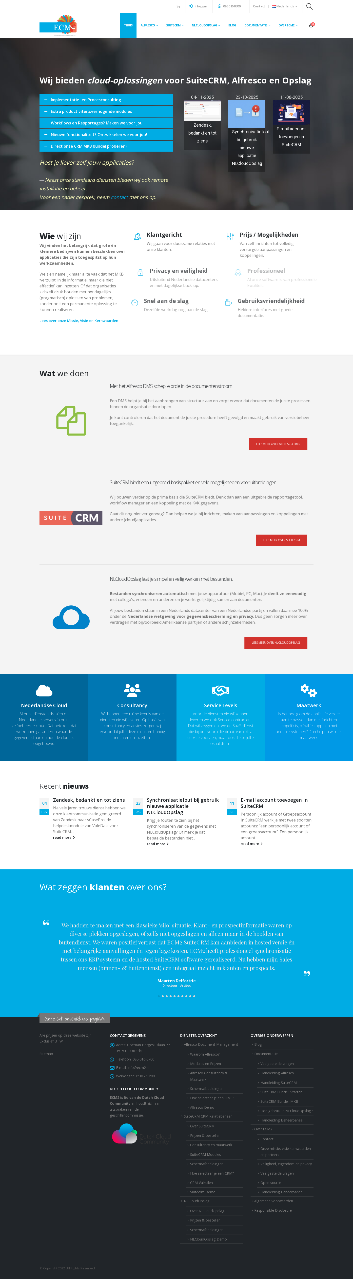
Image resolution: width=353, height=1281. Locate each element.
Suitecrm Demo (203, 1194)
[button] (310, 6)
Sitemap (46, 1055)
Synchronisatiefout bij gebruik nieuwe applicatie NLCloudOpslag (251, 147)
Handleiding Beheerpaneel (281, 1122)
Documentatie (255, 25)
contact (110, 185)
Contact (259, 6)
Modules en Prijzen (205, 1065)
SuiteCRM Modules (205, 1156)
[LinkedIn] (178, 6)
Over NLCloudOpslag (207, 1212)
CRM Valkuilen (201, 1184)
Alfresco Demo (202, 1109)
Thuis (128, 25)
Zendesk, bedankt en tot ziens (202, 132)
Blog (232, 25)
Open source (270, 1184)
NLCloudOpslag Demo (208, 1241)
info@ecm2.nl (138, 1069)
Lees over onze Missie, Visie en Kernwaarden (69, 320)
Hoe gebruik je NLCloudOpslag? (286, 1112)
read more (64, 837)
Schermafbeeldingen (206, 1090)
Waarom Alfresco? (205, 1056)
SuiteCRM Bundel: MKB (279, 1103)
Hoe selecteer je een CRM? (212, 1175)
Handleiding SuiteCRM (278, 1084)
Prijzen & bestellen (205, 1137)
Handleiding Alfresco (277, 1075)
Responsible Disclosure (273, 1212)
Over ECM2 (263, 1131)
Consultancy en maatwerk (211, 1146)
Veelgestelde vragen (277, 1065)
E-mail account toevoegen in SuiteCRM (291, 136)
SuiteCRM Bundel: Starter (281, 1094)
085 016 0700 (229, 6)
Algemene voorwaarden (273, 1203)
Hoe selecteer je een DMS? (212, 1100)
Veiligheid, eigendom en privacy (286, 1165)
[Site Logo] (58, 25)
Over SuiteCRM (202, 1128)
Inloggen (198, 6)
